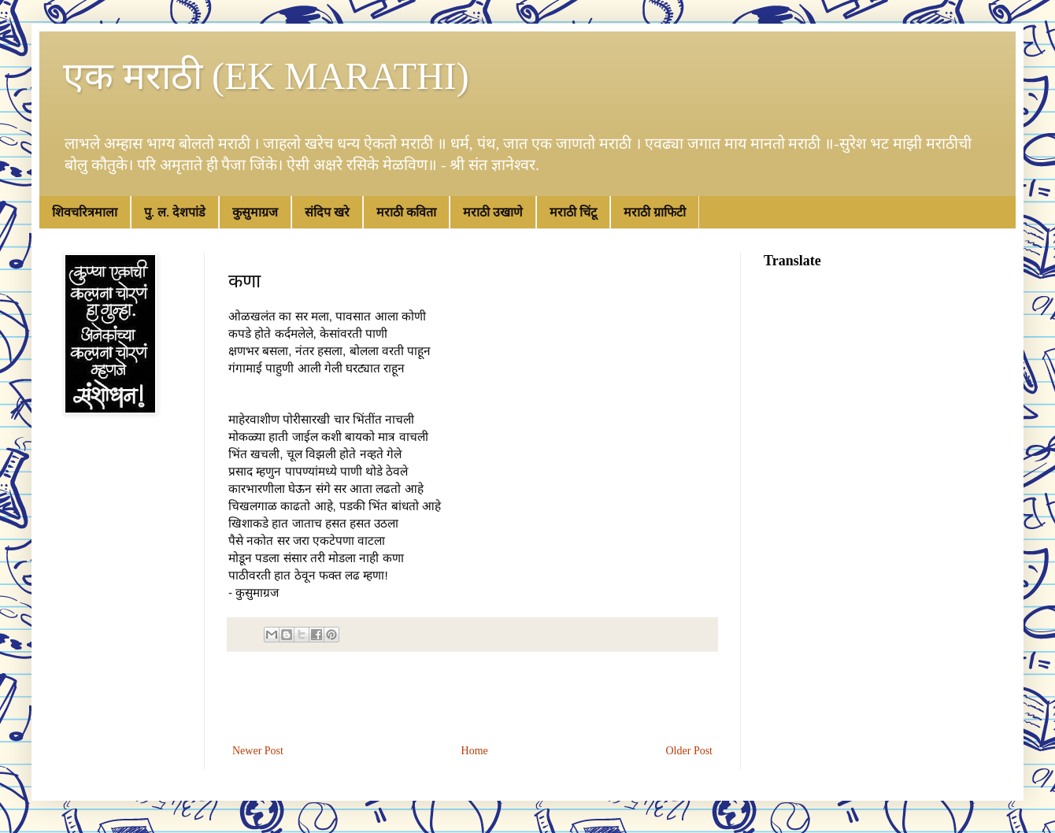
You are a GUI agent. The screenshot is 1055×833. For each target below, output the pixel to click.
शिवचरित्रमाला (84, 212)
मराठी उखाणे (493, 212)
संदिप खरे (327, 212)
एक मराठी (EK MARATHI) (266, 76)
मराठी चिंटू (573, 212)
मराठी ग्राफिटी (655, 212)
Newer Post (257, 751)
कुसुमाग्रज (255, 212)
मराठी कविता (406, 212)
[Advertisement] (472, 697)
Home (474, 751)
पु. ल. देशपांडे (174, 212)
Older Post (689, 751)
